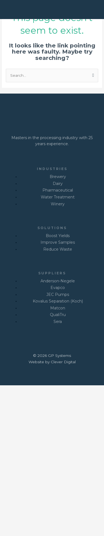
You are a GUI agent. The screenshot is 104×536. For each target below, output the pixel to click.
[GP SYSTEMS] (22, 9)
